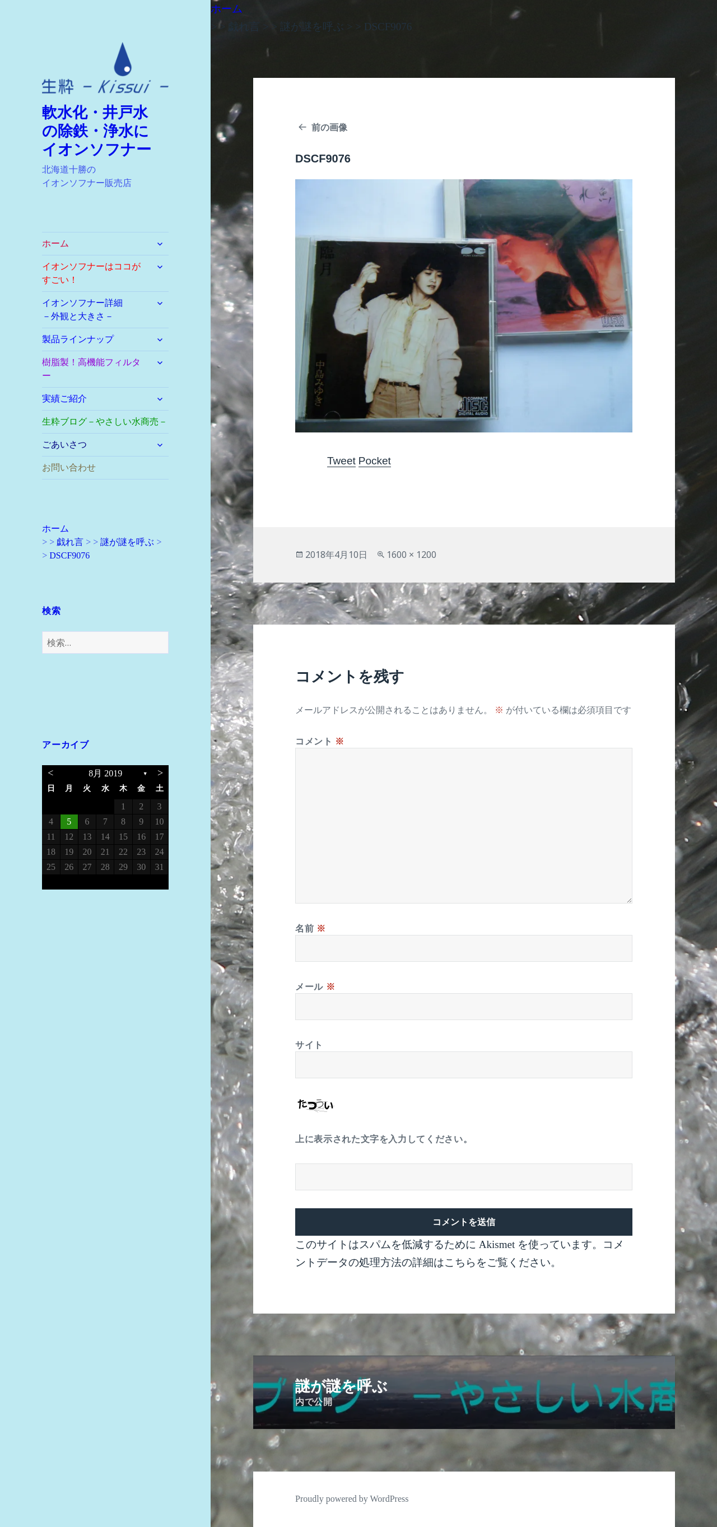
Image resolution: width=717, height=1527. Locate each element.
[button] (105, 68)
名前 (310, 928)
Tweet (341, 461)
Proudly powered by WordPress (351, 1498)
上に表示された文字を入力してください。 (383, 1139)
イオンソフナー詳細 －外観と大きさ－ (96, 309)
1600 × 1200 (411, 554)
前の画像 (329, 127)
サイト (309, 1045)
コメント (319, 741)
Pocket (374, 461)
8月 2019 (105, 773)
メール (315, 986)
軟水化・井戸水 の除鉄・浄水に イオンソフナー (103, 131)
